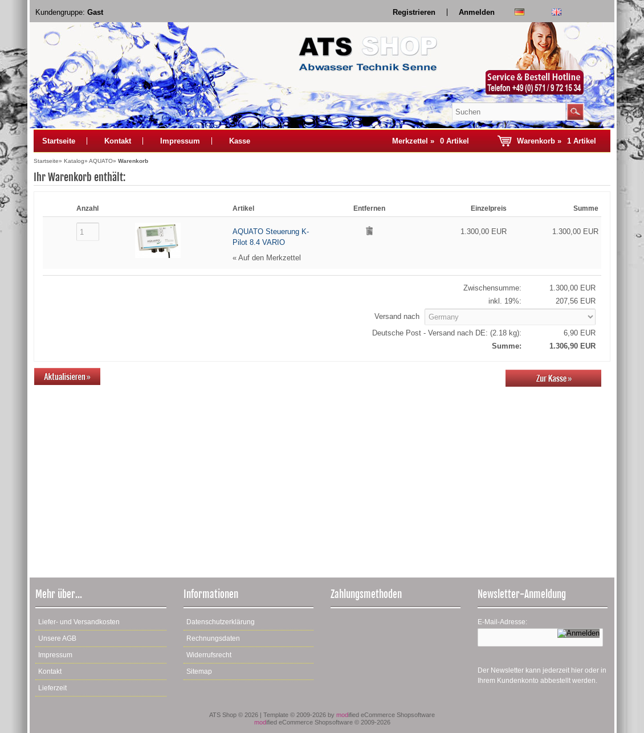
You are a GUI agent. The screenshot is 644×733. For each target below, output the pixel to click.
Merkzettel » (430, 141)
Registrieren (414, 12)
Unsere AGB (57, 638)
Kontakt (117, 141)
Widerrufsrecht (208, 655)
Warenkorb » (556, 141)
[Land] (510, 317)
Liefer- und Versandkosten (79, 622)
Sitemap (199, 671)
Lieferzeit (52, 688)
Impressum (180, 141)
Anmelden (477, 12)
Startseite (58, 141)
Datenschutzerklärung (220, 622)
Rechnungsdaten (213, 638)
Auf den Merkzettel (269, 257)
